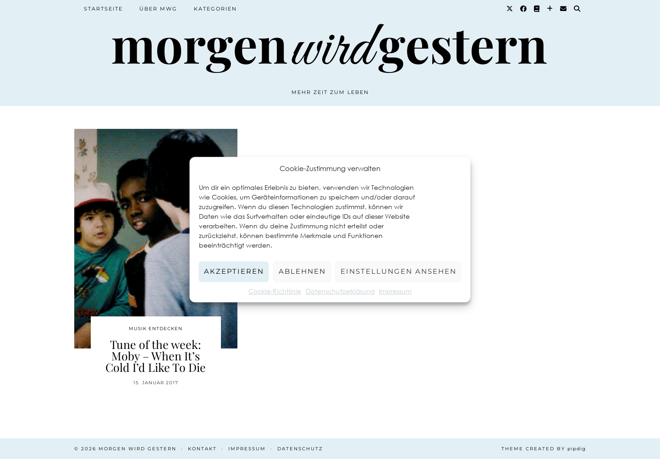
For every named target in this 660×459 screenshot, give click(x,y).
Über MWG (158, 9)
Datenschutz (300, 449)
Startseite (103, 9)
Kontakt (202, 449)
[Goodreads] (537, 8)
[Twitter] (510, 8)
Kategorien (215, 9)
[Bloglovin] (550, 8)
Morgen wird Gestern (137, 449)
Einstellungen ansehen (398, 271)
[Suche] (577, 8)
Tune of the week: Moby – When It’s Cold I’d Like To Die (155, 356)
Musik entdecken (155, 329)
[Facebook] (524, 8)
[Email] (563, 8)
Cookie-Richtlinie (274, 291)
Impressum (395, 291)
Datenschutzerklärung (340, 291)
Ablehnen (302, 271)
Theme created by (543, 449)
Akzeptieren (234, 271)
